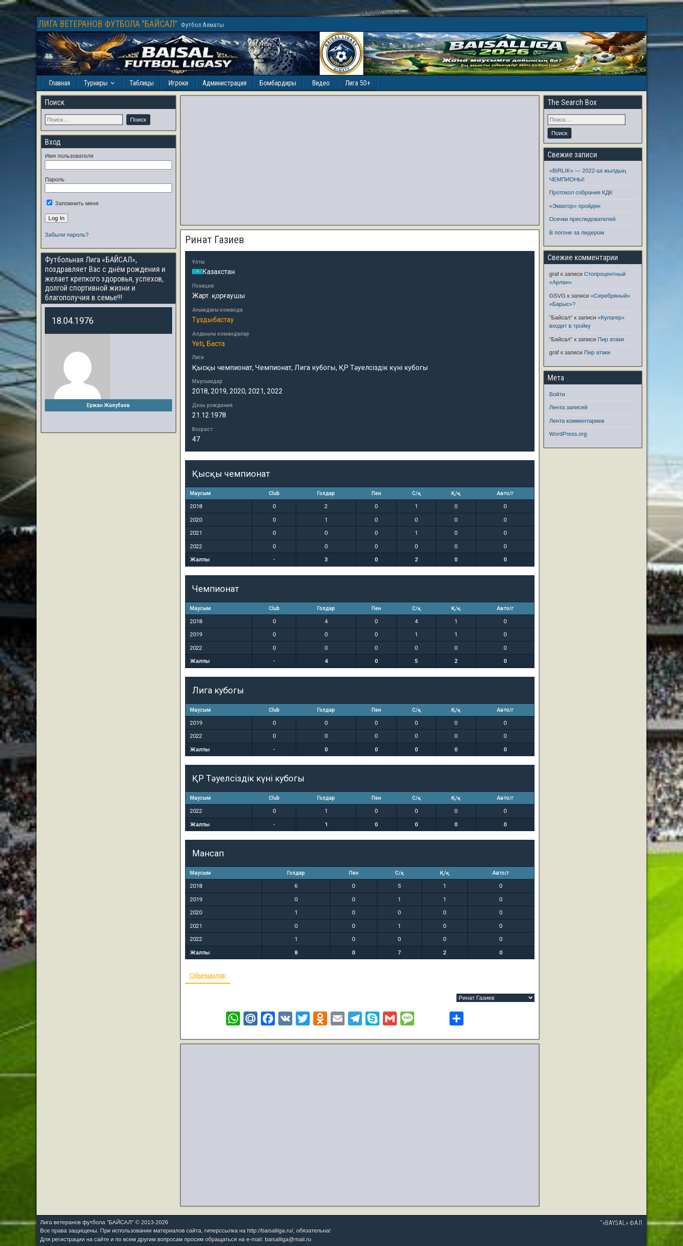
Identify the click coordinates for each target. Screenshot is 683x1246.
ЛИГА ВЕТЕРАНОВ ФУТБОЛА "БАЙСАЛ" (107, 24)
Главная (59, 83)
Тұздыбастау (213, 320)
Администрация (225, 83)
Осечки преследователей (582, 219)
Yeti (197, 344)
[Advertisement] (359, 160)
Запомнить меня (72, 203)
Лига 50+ (357, 83)
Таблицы (141, 83)
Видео (321, 83)
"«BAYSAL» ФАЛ (621, 1223)
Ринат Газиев (214, 240)
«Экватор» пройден (575, 206)
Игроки (178, 83)
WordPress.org (568, 434)
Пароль (54, 179)
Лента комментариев (577, 421)
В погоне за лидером (576, 232)
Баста (215, 344)
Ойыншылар (207, 975)
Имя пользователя (69, 156)
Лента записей (568, 407)
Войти (557, 394)
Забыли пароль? (66, 234)
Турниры (96, 83)
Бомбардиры (278, 83)
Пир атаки (611, 339)
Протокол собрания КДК (580, 192)
